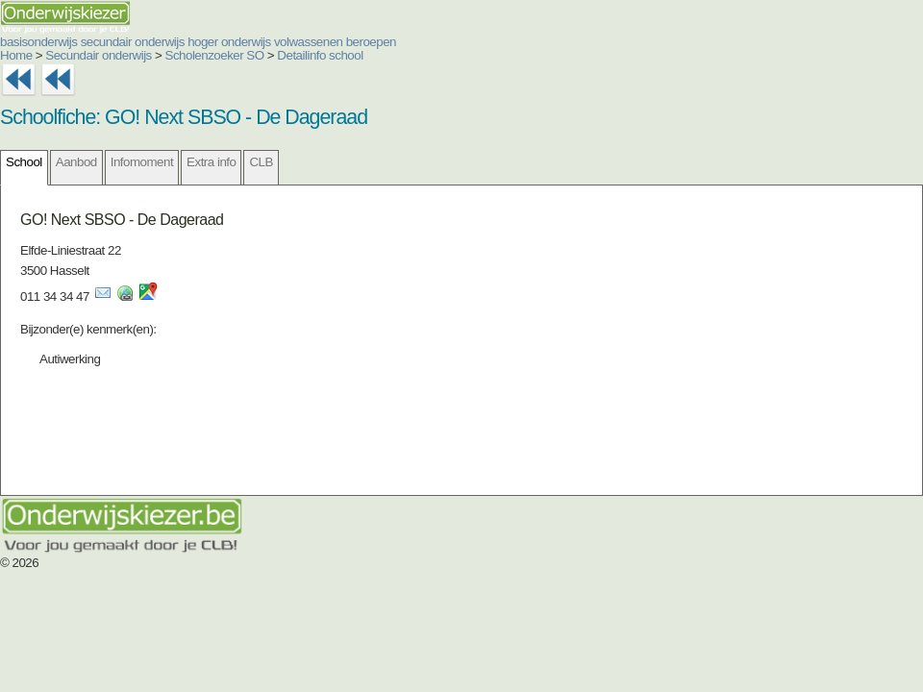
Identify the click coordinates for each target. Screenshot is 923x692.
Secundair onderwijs (98, 55)
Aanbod (76, 162)
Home (16, 55)
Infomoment (142, 162)
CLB (260, 162)
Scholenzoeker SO (214, 55)
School (24, 162)
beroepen (371, 42)
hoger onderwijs (229, 42)
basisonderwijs (38, 42)
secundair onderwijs (133, 42)
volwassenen (308, 42)
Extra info (211, 162)
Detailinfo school (319, 55)
